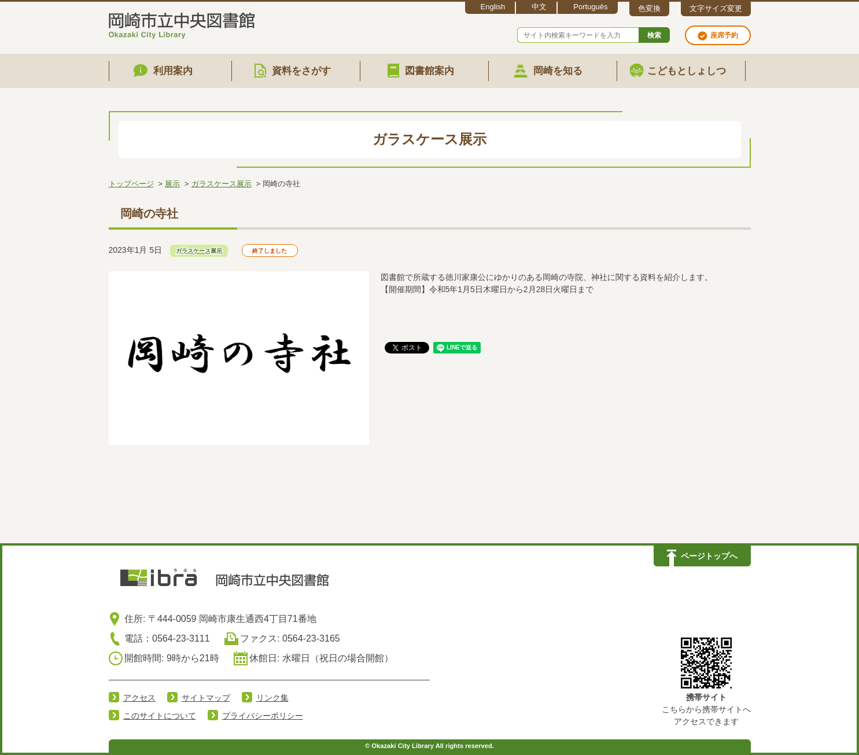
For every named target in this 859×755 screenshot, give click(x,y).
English (493, 6)
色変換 (649, 8)
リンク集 (272, 697)
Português (590, 6)
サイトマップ (206, 697)
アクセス (139, 697)
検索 (654, 35)
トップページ (131, 183)
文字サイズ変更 (716, 8)
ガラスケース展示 (221, 183)
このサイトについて (159, 715)
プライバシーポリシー (262, 715)
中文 (539, 6)
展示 (172, 183)
